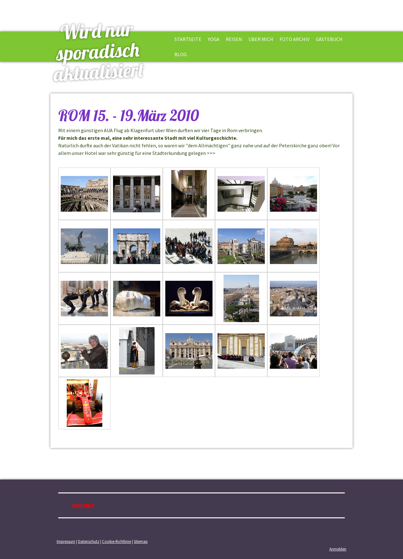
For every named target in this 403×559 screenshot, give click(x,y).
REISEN (234, 39)
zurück (65, 436)
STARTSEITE (188, 39)
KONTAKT (83, 505)
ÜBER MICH (260, 39)
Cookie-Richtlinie (116, 541)
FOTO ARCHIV (294, 39)
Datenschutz (88, 541)
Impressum (66, 541)
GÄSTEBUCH (329, 39)
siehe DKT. (228, 153)
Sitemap (141, 541)
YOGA (213, 39)
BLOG (180, 54)
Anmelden (337, 548)
